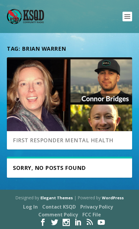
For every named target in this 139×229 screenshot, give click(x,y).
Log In (30, 206)
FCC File (91, 214)
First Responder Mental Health (63, 140)
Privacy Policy (96, 206)
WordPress (113, 197)
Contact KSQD (59, 206)
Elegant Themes (56, 197)
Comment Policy (58, 214)
